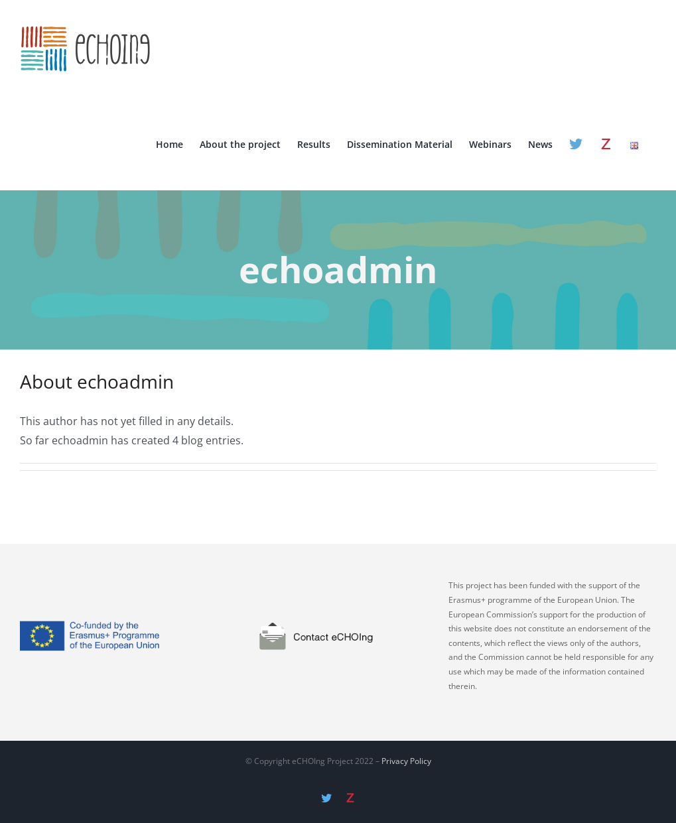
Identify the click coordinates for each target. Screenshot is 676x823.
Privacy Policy (406, 761)
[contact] (338, 595)
